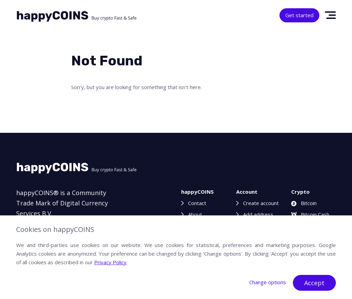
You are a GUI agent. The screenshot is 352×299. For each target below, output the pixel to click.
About (195, 214)
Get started (299, 15)
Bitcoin (304, 203)
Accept (314, 283)
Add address (258, 214)
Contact (197, 203)
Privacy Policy (110, 262)
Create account (261, 203)
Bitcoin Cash (310, 214)
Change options (267, 282)
